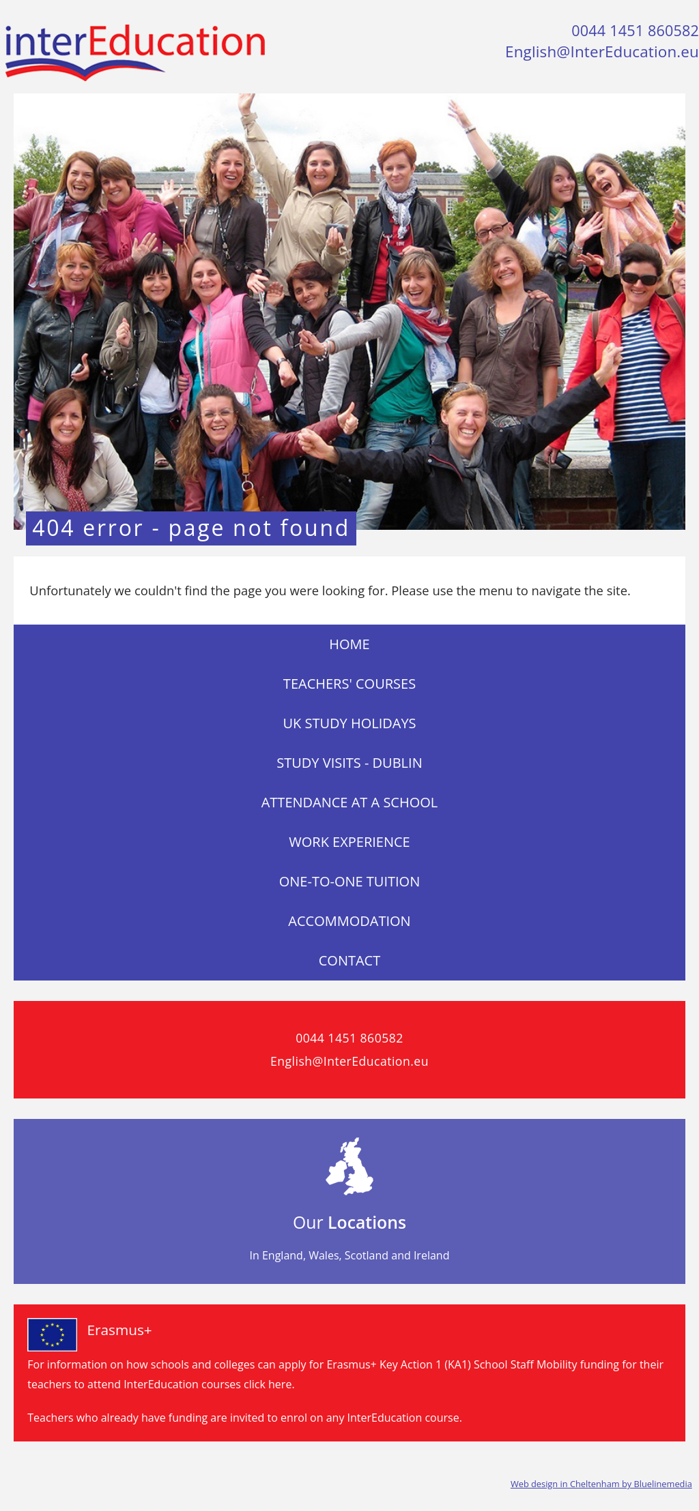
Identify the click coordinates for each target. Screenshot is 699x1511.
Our (349, 1221)
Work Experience (349, 842)
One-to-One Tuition (349, 881)
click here (267, 1384)
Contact (350, 960)
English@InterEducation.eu (602, 51)
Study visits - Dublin (349, 762)
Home (349, 644)
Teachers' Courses (349, 683)
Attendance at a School (349, 802)
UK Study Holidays (349, 723)
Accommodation (349, 921)
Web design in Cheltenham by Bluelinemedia (601, 1484)
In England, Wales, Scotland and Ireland (350, 1255)
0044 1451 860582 (635, 30)
